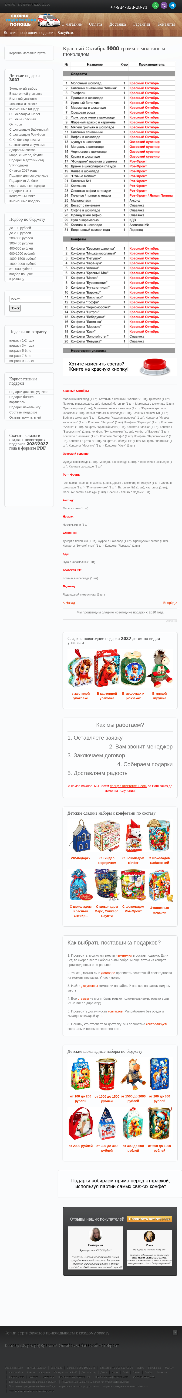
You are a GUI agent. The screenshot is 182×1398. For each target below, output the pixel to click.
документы (89, 986)
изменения (124, 955)
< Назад (69, 603)
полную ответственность (128, 786)
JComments (171, 621)
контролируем (156, 1024)
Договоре (108, 973)
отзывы (83, 998)
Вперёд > (170, 603)
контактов (115, 1011)
